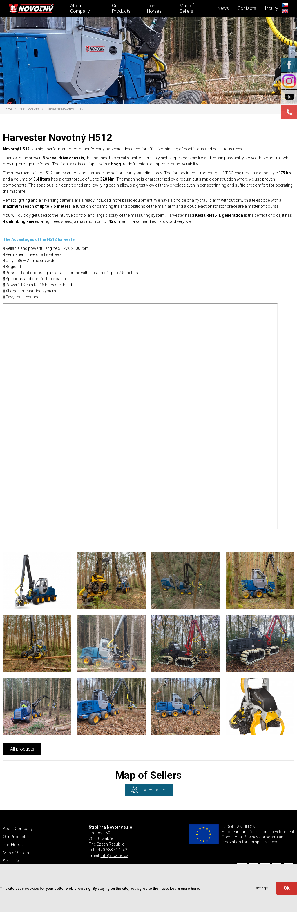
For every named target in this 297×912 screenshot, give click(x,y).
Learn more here (184, 888)
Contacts (247, 8)
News (223, 8)
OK (287, 888)
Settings (261, 888)
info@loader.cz (114, 855)
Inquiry (271, 8)
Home (7, 109)
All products (22, 749)
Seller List (11, 861)
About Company (80, 8)
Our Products (121, 8)
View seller (154, 790)
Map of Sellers (187, 8)
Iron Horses (154, 8)
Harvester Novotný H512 (65, 109)
